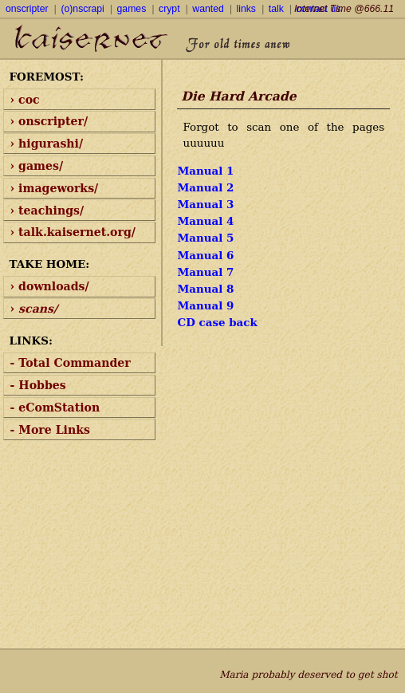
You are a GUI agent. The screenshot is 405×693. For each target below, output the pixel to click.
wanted (207, 8)
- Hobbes (38, 385)
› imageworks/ (54, 188)
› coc (25, 99)
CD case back (217, 322)
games (132, 8)
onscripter (27, 8)
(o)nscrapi (82, 8)
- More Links (50, 429)
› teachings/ (47, 210)
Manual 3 (205, 204)
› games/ (37, 165)
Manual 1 (205, 170)
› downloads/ (49, 286)
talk (276, 8)
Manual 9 (205, 305)
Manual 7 (205, 272)
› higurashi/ (47, 143)
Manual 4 (205, 221)
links (246, 8)
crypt (169, 8)
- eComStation (55, 407)
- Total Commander (70, 362)
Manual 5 (205, 237)
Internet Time (344, 8)
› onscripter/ (49, 121)
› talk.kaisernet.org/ (73, 232)
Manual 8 (205, 288)
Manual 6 (205, 255)
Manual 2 (205, 187)
